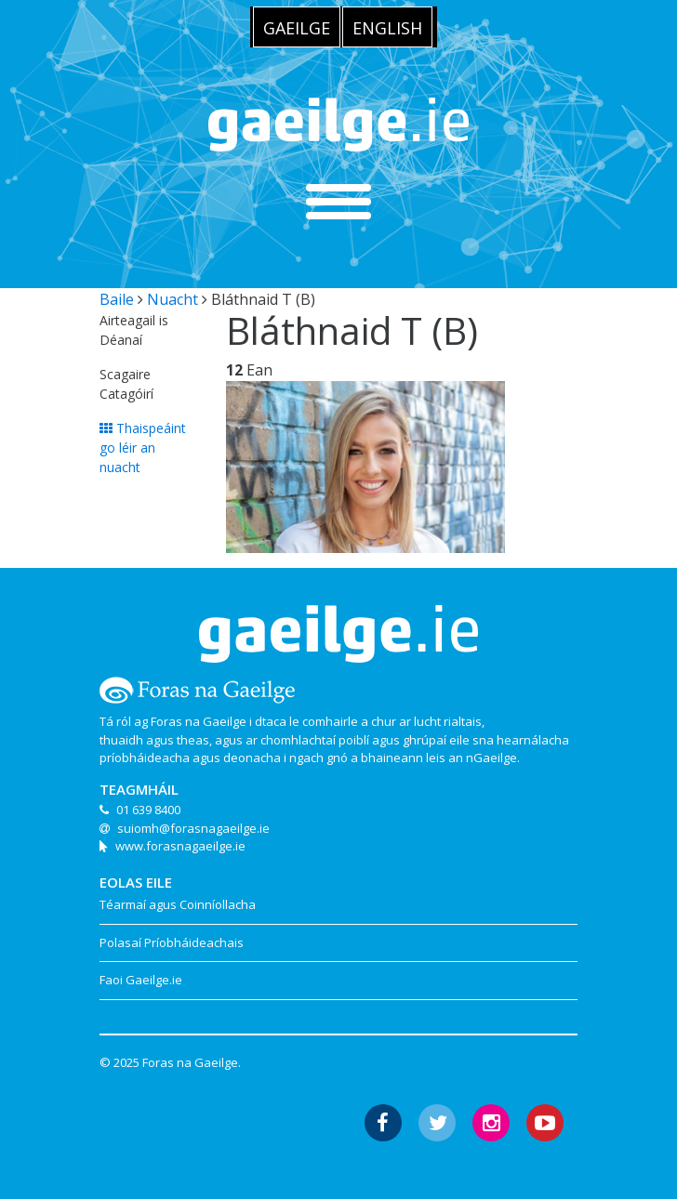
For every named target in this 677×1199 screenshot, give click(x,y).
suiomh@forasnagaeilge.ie (193, 828)
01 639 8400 (148, 809)
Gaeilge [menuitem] (296, 28)
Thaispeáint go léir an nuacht (143, 447)
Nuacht (172, 299)
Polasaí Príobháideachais (172, 942)
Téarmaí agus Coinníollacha (178, 904)
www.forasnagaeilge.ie (180, 845)
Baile (117, 299)
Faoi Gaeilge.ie (141, 979)
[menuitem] (296, 27)
